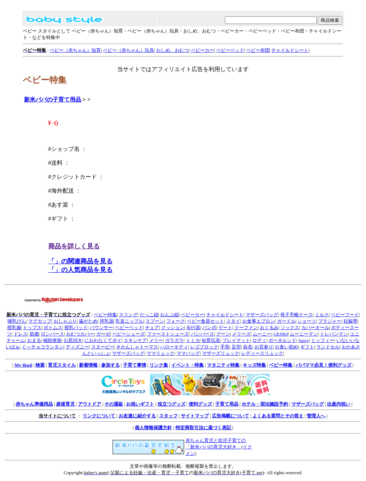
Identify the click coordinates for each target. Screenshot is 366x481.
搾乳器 (107, 321)
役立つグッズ (172, 404)
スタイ (233, 321)
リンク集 (158, 365)
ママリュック (160, 353)
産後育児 (65, 404)
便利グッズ (200, 404)
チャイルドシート (289, 50)
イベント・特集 (187, 365)
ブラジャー (329, 321)
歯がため (88, 321)
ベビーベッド (230, 50)
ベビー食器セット (205, 321)
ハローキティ (174, 346)
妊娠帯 (350, 321)
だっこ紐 (149, 314)
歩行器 (193, 327)
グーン (223, 334)
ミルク (322, 314)
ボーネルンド (282, 340)
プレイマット (236, 340)
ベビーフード (345, 314)
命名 (247, 346)
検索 (40, 365)
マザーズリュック (220, 353)
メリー (156, 340)
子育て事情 (134, 365)
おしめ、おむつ (172, 50)
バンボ (209, 327)
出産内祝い (338, 404)
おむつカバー (80, 334)
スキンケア (135, 340)
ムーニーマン (304, 334)
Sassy (303, 340)
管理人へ (316, 415)
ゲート (225, 327)
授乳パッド (76, 327)
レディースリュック (262, 353)
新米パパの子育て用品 (52, 99)
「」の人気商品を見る (80, 269)
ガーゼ (103, 334)
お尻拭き (73, 340)
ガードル (286, 321)
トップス (32, 327)
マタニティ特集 (223, 365)
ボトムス (53, 327)
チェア (152, 327)
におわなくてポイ (103, 340)
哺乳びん (17, 321)
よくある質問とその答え (277, 415)
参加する (110, 365)
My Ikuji (23, 365)
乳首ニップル (129, 321)
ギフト (307, 346)
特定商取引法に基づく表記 (203, 427)
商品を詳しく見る (74, 246)
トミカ (193, 340)
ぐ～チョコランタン (43, 346)
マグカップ (39, 321)
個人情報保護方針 (153, 427)
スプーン (154, 321)
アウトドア (89, 404)
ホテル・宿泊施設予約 (265, 404)
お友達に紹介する (137, 415)
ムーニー (262, 334)
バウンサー (101, 327)
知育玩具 (211, 340)
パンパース (202, 334)
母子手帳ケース (296, 314)
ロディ (259, 340)
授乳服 (14, 327)
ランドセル (328, 346)
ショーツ (306, 321)
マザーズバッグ (262, 314)
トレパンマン (334, 334)
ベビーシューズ (128, 334)
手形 (224, 346)
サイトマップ (195, 415)
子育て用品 (226, 404)
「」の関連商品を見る (80, 261)
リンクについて (99, 415)
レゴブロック (204, 346)
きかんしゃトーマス (137, 346)
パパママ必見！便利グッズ (323, 365)
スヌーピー (102, 346)
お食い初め (286, 346)
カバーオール (315, 327)
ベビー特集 (105, 314)
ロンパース (52, 334)
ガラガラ (174, 340)
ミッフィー (322, 340)
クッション (172, 327)
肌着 (34, 334)
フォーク (175, 321)
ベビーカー (202, 50)
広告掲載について (230, 415)
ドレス (21, 334)
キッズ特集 (254, 365)
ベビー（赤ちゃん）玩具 (128, 50)
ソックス (290, 327)
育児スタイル (62, 365)
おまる (34, 340)
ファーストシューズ (168, 334)
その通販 (113, 404)
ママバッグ (188, 353)
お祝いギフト (140, 404)
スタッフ (168, 415)
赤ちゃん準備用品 (34, 404)
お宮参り (263, 346)
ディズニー (77, 346)
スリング (128, 314)
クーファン (246, 327)
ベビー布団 (257, 50)
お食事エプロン (258, 321)
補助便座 (52, 340)
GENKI (280, 334)
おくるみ (269, 327)
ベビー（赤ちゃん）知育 (75, 50)
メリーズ (241, 334)
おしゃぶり (65, 321)
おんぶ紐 (169, 314)
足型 (236, 346)
